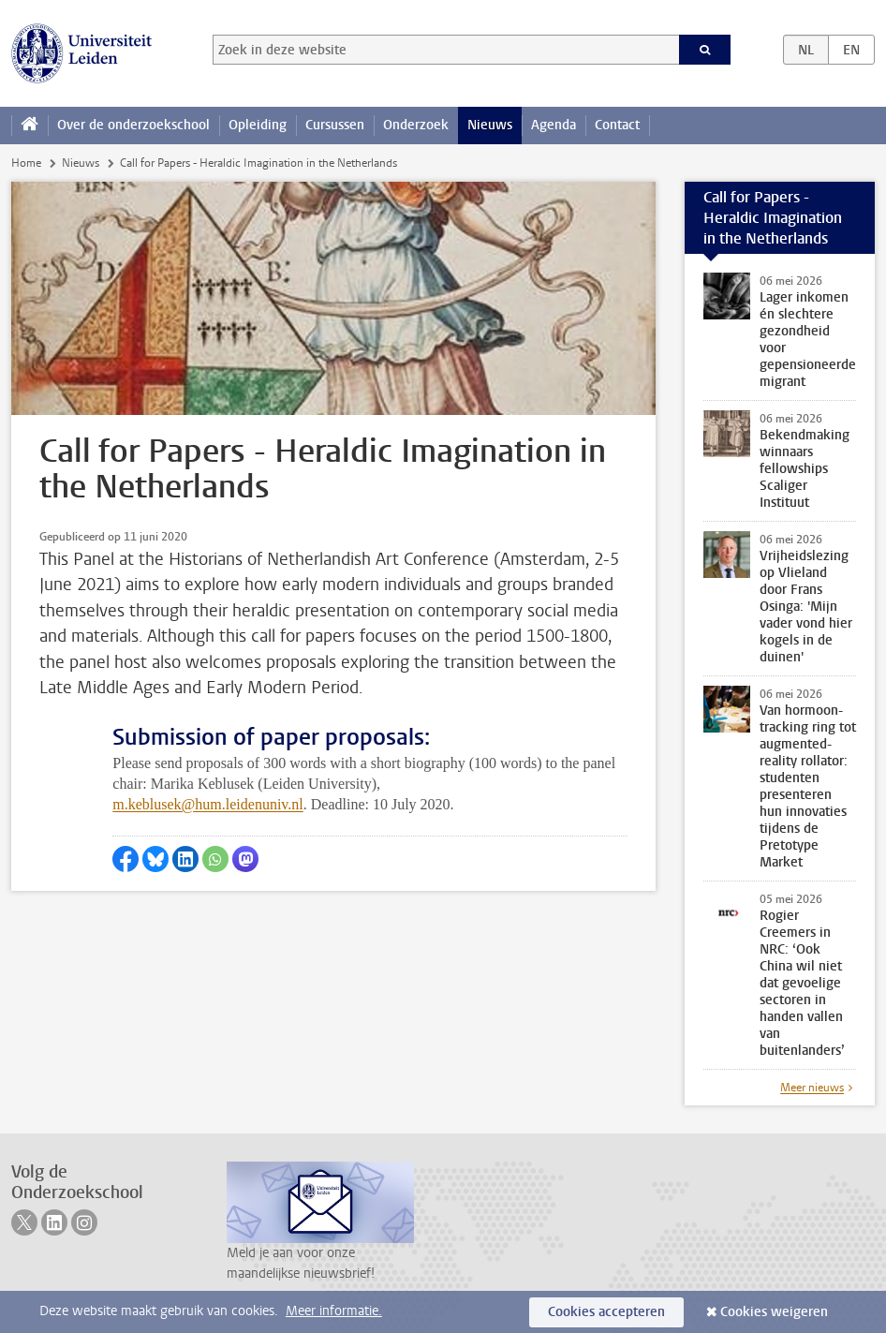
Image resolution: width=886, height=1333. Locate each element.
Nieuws (489, 125)
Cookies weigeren (774, 1312)
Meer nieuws (812, 1087)
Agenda (553, 125)
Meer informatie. (334, 1311)
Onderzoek (416, 125)
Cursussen (334, 125)
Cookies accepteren (606, 1312)
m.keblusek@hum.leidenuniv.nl (207, 804)
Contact (617, 125)
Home (26, 163)
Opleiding (258, 125)
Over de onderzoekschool (133, 125)
